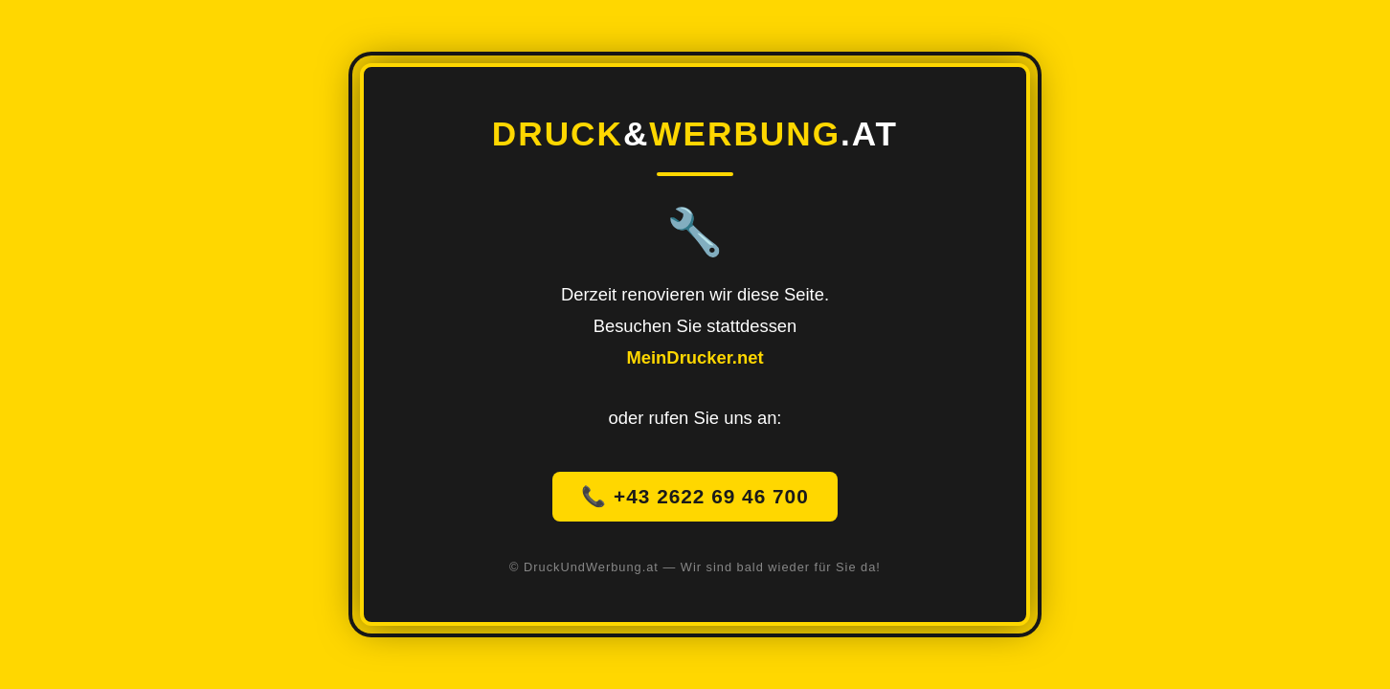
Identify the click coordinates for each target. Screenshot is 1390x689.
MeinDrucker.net (694, 357)
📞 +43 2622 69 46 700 (694, 496)
